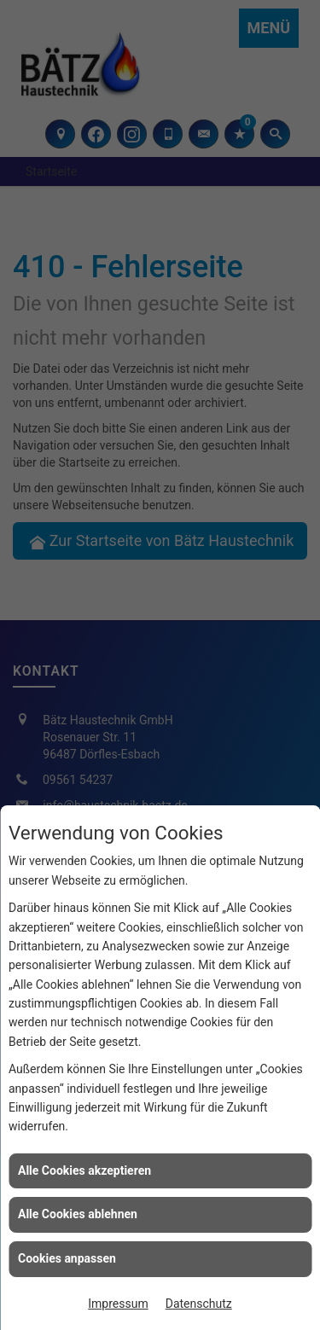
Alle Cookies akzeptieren (84, 1170)
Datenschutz (199, 1303)
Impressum (118, 1303)
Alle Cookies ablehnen (77, 1214)
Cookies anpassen (67, 1258)
